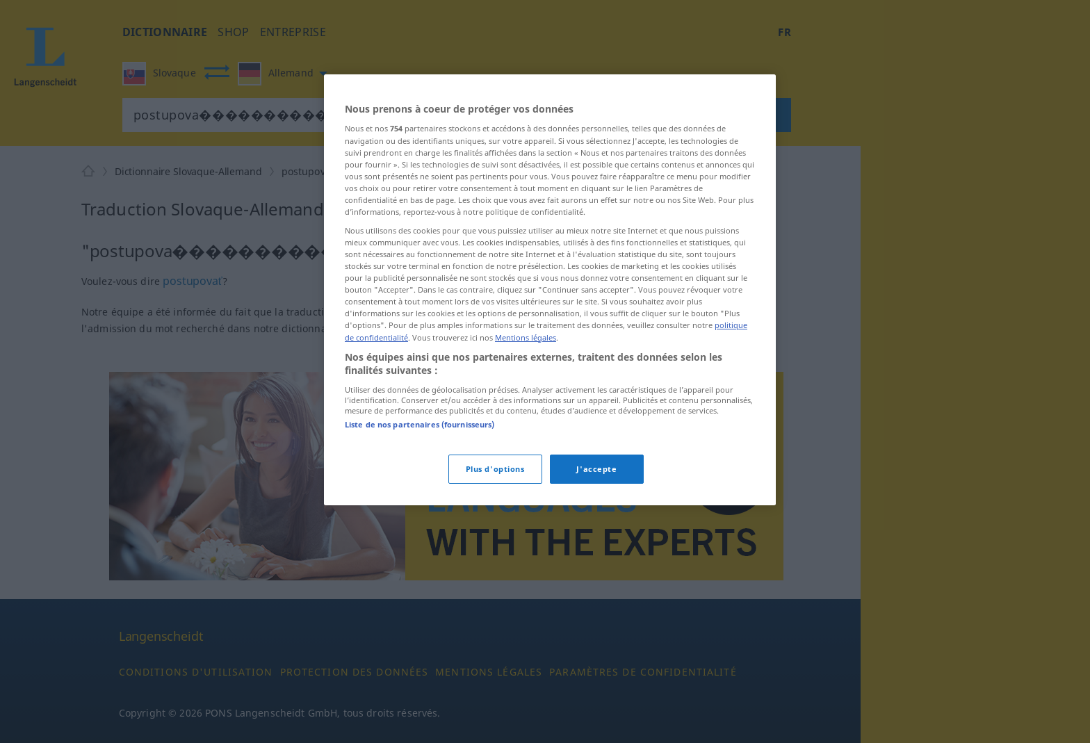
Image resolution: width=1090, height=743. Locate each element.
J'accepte (596, 469)
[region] (550, 289)
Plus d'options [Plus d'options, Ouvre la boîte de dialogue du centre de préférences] (495, 469)
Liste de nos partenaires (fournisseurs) (419, 424)
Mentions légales (525, 337)
